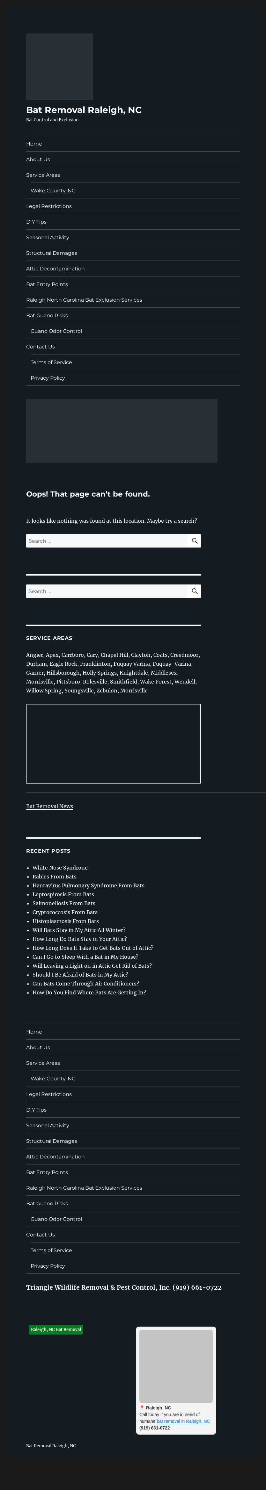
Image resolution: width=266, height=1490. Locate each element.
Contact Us (40, 347)
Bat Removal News (49, 806)
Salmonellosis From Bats (64, 903)
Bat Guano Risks (47, 315)
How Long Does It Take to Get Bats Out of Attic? (93, 948)
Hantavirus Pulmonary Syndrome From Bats (88, 885)
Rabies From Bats (55, 876)
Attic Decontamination (55, 269)
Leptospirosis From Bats (63, 894)
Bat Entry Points (47, 284)
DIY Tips (36, 222)
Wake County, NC (53, 191)
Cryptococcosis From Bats (65, 912)
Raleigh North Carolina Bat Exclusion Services (84, 300)
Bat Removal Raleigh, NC (84, 109)
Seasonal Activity (47, 237)
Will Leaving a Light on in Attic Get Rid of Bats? (92, 966)
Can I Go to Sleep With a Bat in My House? (85, 957)
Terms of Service (51, 362)
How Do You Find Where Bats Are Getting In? (89, 992)
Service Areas (43, 175)
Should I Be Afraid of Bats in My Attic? (80, 974)
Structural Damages (51, 253)
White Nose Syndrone (60, 867)
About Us (38, 159)
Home (34, 144)
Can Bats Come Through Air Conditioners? (86, 983)
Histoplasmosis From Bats (66, 921)
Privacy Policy (48, 378)
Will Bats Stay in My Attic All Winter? (79, 930)
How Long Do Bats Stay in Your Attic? (80, 939)
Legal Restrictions (49, 206)
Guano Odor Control (56, 331)
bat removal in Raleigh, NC (183, 1421)
